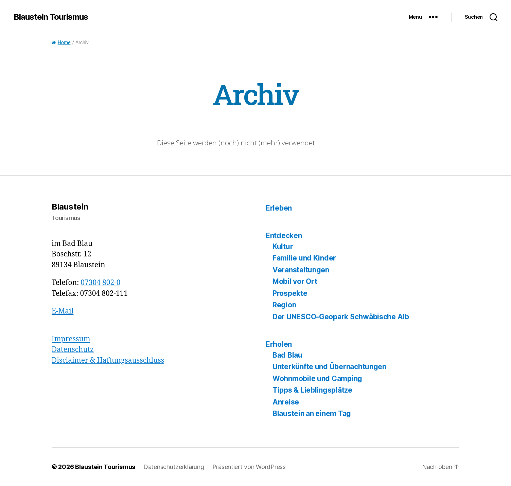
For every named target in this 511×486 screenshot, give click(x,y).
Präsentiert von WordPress (249, 466)
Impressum (71, 339)
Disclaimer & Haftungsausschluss (108, 360)
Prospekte (289, 293)
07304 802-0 (100, 282)
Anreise (285, 402)
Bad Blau (287, 355)
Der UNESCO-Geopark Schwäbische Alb (340, 316)
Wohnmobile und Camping (317, 378)
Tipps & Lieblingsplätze (312, 390)
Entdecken (284, 235)
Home (61, 43)
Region (284, 305)
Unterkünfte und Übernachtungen (329, 366)
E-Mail (62, 311)
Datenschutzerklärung (173, 466)
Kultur (282, 246)
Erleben (279, 208)
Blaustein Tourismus (51, 17)
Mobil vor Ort (294, 281)
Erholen (279, 344)
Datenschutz (73, 349)
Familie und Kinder (304, 258)
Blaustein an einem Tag (311, 413)
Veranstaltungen (300, 270)
